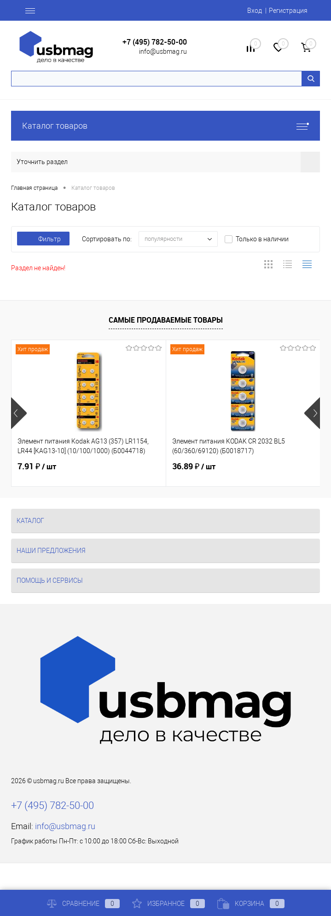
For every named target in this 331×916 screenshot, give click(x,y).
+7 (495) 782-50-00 (154, 42)
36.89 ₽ (193, 466)
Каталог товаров (165, 126)
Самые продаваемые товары (166, 320)
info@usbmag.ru (163, 51)
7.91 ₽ (36, 466)
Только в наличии (262, 239)
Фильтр (43, 239)
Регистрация (288, 10)
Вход (254, 10)
